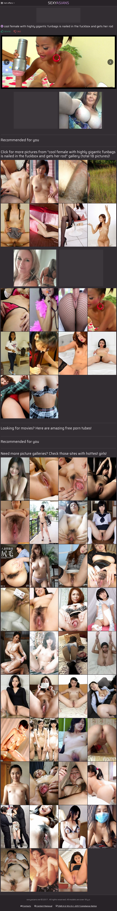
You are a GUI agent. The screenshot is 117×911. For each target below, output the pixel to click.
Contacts (25, 906)
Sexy (58, 3)
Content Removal (43, 906)
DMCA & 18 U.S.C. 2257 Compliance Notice (76, 906)
